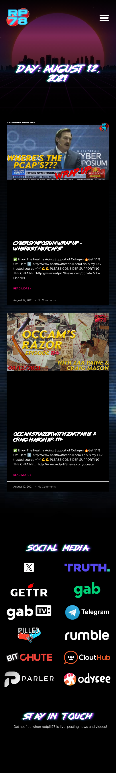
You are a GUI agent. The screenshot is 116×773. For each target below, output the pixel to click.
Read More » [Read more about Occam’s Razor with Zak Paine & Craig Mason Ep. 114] (22, 474)
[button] (104, 17)
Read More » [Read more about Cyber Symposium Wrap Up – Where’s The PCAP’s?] (22, 288)
